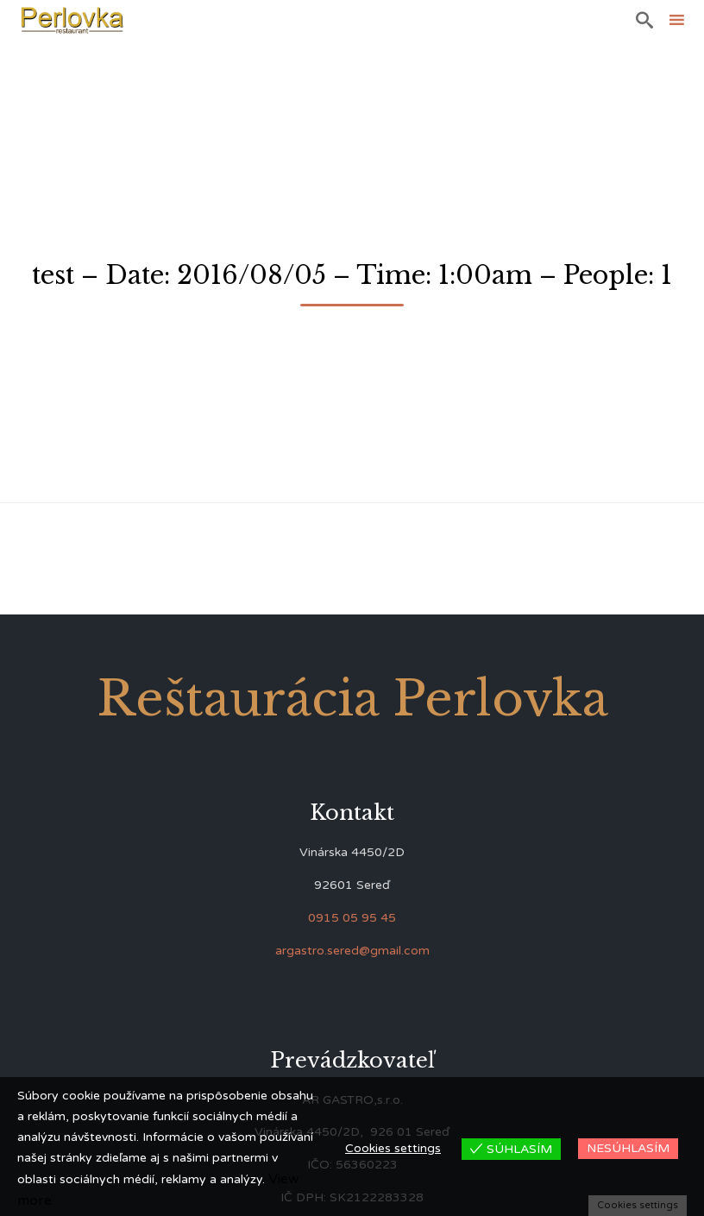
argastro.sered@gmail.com (352, 950)
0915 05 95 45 (352, 917)
